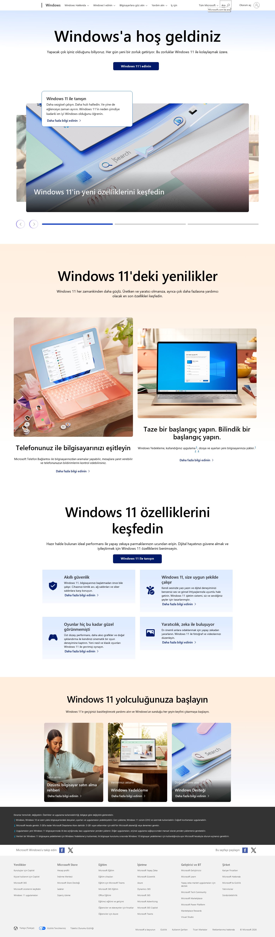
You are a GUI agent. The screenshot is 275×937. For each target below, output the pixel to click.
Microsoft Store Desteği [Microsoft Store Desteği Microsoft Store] (68, 882)
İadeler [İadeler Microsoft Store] (60, 889)
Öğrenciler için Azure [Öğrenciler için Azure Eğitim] (108, 913)
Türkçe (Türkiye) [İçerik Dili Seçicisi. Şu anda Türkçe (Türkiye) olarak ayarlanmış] (27, 928)
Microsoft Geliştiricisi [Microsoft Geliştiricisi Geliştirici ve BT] (191, 870)
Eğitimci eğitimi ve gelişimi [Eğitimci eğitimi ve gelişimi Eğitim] (111, 901)
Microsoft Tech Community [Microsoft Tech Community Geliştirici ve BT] (193, 892)
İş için (174, 5)
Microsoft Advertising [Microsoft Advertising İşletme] (147, 901)
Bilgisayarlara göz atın (132, 5)
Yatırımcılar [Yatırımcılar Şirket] (227, 889)
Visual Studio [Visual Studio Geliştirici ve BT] (187, 916)
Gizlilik (163, 929)
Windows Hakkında (75, 5)
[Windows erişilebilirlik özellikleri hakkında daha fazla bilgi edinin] (181, 603)
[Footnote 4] (198, 451)
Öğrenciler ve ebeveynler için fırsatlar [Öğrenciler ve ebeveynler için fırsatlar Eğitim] (116, 907)
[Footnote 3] (196, 447)
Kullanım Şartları (180, 929)
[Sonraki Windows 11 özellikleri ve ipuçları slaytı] (34, 224)
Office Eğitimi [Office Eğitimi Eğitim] (105, 895)
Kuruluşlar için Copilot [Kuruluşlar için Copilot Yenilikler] (24, 870)
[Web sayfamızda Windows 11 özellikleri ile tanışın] (137, 558)
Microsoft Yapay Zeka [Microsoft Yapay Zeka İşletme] (147, 870)
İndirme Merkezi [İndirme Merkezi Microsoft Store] (65, 876)
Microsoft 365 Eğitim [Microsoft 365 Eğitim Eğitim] (108, 889)
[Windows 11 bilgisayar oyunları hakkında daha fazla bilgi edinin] (83, 650)
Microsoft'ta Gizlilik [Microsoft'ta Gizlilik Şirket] (231, 882)
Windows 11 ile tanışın (66, 98)
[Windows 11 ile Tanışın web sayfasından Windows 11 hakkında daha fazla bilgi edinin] (66, 120)
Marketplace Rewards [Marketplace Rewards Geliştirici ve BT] (191, 910)
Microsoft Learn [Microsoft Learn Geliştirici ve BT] (188, 876)
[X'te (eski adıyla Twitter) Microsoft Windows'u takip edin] (70, 850)
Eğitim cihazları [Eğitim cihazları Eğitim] (106, 876)
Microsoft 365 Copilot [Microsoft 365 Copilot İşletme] (147, 907)
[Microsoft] (27, 5)
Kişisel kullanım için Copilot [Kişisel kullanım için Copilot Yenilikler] (26, 876)
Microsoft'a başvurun (145, 929)
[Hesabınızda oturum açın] (249, 5)
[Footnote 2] (195, 451)
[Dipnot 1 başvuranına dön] (14, 820)
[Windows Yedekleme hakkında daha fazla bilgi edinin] (196, 459)
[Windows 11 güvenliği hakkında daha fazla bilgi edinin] (83, 603)
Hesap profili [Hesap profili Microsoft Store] (63, 870)
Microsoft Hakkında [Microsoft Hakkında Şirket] (231, 876)
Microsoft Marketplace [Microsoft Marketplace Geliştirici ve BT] (191, 898)
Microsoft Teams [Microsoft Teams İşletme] (145, 913)
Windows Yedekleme (129, 789)
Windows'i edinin (102, 5)
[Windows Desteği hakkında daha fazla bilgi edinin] (194, 797)
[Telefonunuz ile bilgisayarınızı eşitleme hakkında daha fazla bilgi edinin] (73, 470)
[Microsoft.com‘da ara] (225, 5)
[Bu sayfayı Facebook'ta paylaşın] (245, 850)
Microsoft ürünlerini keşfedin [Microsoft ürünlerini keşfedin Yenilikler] (27, 889)
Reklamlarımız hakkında (223, 929)
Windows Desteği (190, 789)
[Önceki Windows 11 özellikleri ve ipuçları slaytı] (20, 224)
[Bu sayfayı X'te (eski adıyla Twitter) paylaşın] (253, 850)
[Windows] (53, 5)
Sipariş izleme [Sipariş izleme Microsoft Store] (63, 895)
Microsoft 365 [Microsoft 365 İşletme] (143, 895)
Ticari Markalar (200, 929)
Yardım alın (158, 5)
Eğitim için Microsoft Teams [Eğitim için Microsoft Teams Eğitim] (112, 882)
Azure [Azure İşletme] (140, 882)
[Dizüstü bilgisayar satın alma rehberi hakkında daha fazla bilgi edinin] (66, 797)
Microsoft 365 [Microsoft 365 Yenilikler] (20, 882)
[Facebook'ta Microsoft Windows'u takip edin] (62, 850)
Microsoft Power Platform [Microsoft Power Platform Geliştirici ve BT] (193, 904)
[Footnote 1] (255, 447)
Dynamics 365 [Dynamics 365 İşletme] (144, 889)
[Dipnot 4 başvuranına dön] (15, 836)
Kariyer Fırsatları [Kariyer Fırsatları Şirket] (230, 870)
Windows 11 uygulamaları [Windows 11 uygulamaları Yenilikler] (26, 895)
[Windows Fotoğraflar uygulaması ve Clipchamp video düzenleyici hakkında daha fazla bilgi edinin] (181, 650)
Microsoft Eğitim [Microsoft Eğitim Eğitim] (106, 870)
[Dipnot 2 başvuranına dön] (15, 825)
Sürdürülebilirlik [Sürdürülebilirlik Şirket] (229, 895)
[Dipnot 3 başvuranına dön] (15, 831)
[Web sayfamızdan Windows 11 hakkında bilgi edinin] (136, 66)
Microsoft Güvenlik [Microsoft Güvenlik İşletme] (146, 876)
